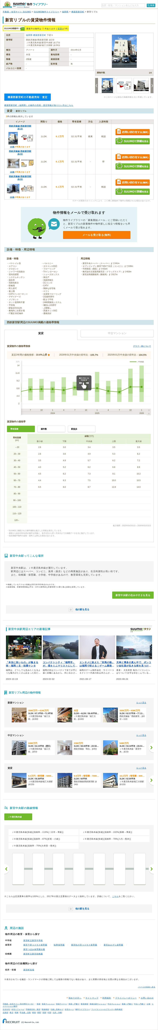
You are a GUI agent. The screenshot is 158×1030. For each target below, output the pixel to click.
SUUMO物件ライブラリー (46, 12)
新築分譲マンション (98, 1004)
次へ (151, 869)
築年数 (44, 429)
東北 (11, 1012)
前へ (6, 869)
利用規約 (106, 998)
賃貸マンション (48, 1004)
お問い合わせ (147, 998)
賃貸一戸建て (74, 1004)
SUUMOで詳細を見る (132, 140)
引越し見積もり (56, 1009)
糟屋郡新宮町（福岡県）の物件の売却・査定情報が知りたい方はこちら (38, 105)
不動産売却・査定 (33, 1009)
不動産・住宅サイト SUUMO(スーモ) (18, 1004)
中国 (49, 1012)
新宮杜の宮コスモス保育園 (84, 945)
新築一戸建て (127, 1004)
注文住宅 (6, 1009)
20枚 (12, 197)
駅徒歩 (74, 429)
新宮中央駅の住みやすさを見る (133, 595)
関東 (16, 1012)
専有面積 (14, 429)
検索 (152, 5)
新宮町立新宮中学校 (33, 940)
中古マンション (114, 1004)
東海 (34, 1012)
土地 (148, 1004)
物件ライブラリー (82, 1009)
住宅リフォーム (17, 1009)
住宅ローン (69, 1009)
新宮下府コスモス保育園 (35, 945)
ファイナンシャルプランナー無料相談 (106, 1009)
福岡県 (65, 12)
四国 (44, 1012)
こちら (115, 896)
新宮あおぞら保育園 (113, 945)
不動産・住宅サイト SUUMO (17, 12)
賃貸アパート (61, 1004)
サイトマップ (91, 998)
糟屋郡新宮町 (77, 12)
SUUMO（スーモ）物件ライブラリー (25, 5)
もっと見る (141, 702)
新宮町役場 (28, 970)
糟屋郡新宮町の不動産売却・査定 (27, 97)
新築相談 (45, 1009)
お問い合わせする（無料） (132, 132)
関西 (39, 1012)
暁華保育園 (59, 945)
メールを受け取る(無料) (96, 234)
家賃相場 (84, 1004)
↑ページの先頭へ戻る (146, 987)
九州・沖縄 (57, 1012)
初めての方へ (75, 998)
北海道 (5, 1012)
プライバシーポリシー (126, 998)
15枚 (12, 147)
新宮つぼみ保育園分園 (34, 949)
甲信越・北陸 (25, 1012)
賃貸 (60, 29)
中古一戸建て (139, 1004)
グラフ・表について (142, 346)
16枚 (12, 172)
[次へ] (151, 748)
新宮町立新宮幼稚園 (33, 954)
